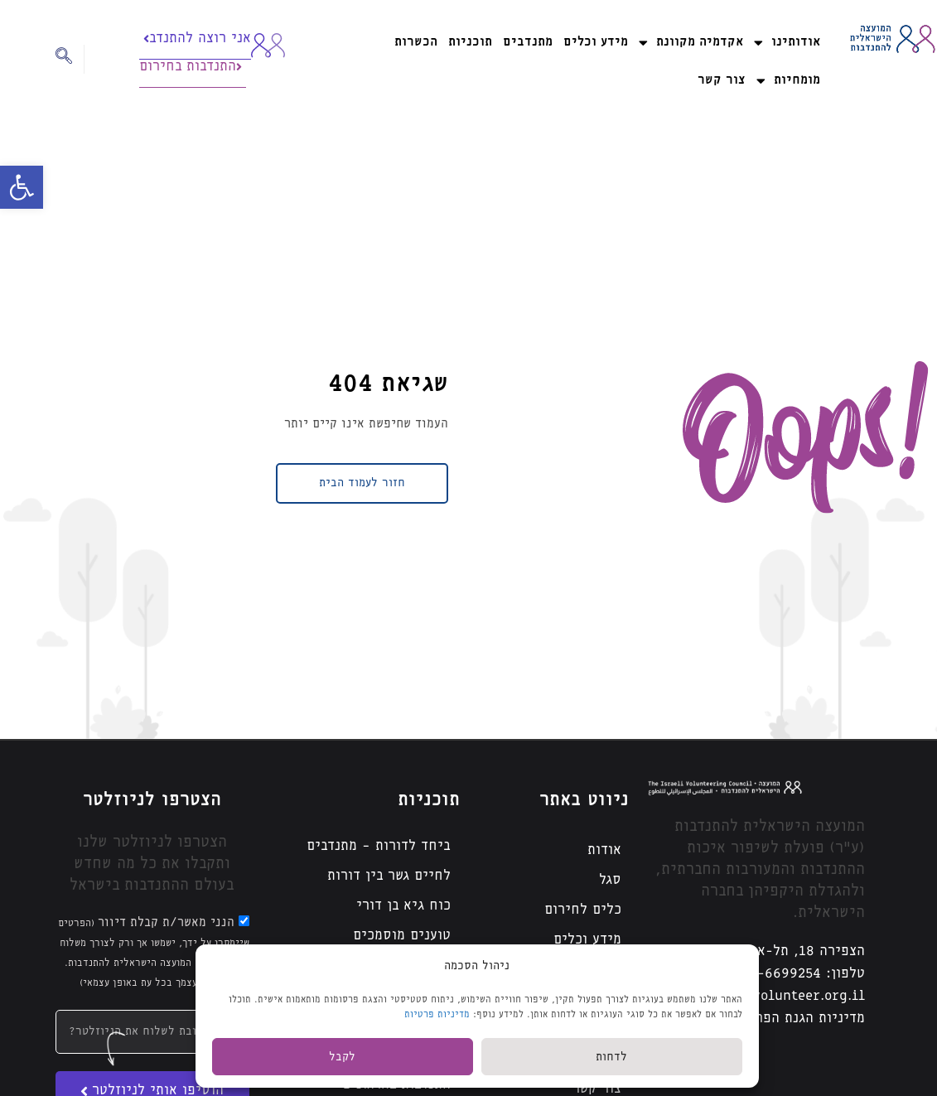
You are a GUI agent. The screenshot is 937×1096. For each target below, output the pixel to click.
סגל (610, 880)
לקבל (342, 1057)
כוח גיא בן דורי (403, 906)
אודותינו (787, 42)
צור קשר (722, 80)
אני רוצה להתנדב (197, 38)
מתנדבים (528, 42)
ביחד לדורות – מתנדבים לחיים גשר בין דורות (379, 861)
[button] (21, 187)
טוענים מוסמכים (402, 936)
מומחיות (788, 80)
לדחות (611, 1057)
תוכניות (470, 42)
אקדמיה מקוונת (691, 42)
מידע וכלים (595, 42)
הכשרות (415, 42)
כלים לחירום (582, 910)
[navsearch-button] (70, 59)
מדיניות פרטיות (437, 1014)
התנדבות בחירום (190, 67)
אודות (604, 850)
